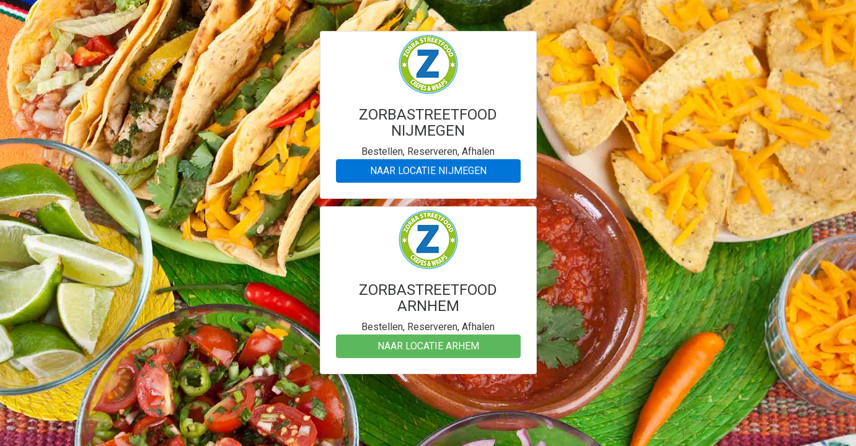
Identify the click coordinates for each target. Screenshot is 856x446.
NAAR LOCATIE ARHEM (428, 346)
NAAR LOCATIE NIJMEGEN (428, 171)
